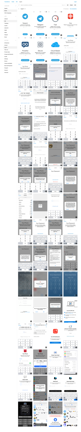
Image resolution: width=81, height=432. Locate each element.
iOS (16, 1)
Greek (13, 1)
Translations (7, 1)
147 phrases (66, 8)
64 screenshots (73, 8)
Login (75, 1)
